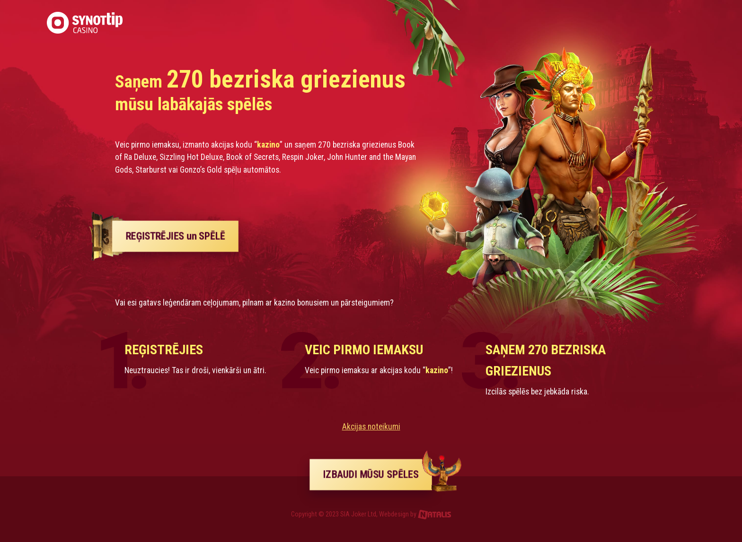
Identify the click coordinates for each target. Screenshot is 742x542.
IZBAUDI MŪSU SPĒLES (378, 474)
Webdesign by (415, 514)
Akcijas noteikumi (371, 426)
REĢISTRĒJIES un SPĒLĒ (175, 236)
